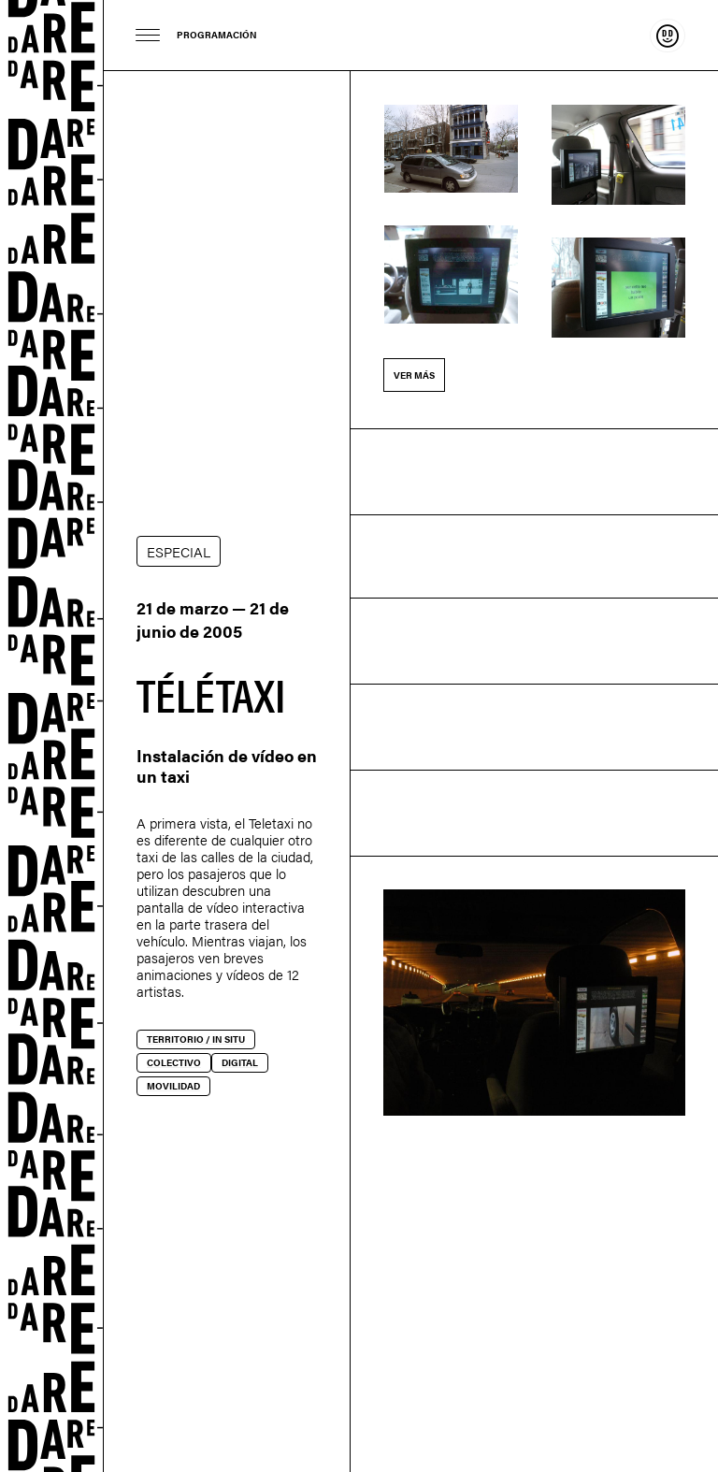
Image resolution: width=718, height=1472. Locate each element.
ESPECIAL (178, 551)
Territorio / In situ (196, 1039)
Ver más (414, 375)
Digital (240, 1062)
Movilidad (173, 1085)
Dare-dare (52, 736)
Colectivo (174, 1062)
